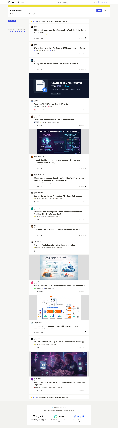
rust (35, 35)
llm (53, 288)
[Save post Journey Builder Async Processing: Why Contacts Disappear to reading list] (85, 202)
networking (59, 247)
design (51, 329)
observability (44, 232)
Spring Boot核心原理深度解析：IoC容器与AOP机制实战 (56, 63)
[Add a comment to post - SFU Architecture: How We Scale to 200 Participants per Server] (38, 54)
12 (24, 31)
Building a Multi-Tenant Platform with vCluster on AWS (56, 326)
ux (60, 216)
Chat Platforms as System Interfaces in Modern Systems (57, 229)
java (48, 66)
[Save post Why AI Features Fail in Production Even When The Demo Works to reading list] (85, 291)
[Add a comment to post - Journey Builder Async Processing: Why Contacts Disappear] (38, 202)
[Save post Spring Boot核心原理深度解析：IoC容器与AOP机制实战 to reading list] (85, 69)
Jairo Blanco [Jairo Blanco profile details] (37, 338)
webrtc (36, 50)
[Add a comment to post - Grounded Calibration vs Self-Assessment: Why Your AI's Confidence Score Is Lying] (38, 168)
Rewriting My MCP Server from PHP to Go (51, 104)
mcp (38, 106)
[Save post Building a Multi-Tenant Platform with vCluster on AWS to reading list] (85, 332)
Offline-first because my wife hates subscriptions (54, 120)
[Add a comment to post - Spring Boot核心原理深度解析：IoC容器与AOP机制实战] (38, 69)
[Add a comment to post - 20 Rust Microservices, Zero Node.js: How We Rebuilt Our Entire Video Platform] (38, 38)
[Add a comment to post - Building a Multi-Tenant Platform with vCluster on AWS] (38, 332)
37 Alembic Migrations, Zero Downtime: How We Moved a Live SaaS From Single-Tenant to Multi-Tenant (59, 179)
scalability (52, 50)
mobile (49, 122)
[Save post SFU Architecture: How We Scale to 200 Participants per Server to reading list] (85, 54)
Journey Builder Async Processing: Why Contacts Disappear (58, 196)
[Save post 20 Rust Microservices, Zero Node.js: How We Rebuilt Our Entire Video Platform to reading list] (85, 38)
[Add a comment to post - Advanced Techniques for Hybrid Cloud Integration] (38, 251)
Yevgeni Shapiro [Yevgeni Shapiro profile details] (38, 322)
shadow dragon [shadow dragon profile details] (37, 208)
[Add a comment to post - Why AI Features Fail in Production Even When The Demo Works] (38, 291)
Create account (104, 2)
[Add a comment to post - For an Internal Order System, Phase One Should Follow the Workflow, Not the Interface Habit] (38, 220)
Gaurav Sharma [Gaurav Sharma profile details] (37, 378)
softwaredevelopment (52, 216)
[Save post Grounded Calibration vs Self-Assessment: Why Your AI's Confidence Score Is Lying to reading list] (85, 168)
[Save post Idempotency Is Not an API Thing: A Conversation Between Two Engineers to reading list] (85, 390)
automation (44, 198)
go (35, 106)
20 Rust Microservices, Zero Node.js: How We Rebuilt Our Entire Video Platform (60, 31)
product (43, 216)
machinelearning (41, 165)
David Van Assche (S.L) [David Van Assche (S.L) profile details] (39, 156)
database (43, 183)
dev (57, 232)
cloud (43, 247)
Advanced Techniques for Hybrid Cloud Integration (54, 245)
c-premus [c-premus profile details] (36, 100)
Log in (95, 2)
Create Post (12, 20)
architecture (49, 35)
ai (35, 165)
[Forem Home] (11, 2)
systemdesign (47, 288)
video (55, 35)
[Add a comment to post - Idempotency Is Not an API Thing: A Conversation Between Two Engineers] (38, 390)
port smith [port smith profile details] (36, 59)
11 (21, 31)
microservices (41, 35)
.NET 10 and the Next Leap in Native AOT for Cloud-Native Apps (59, 342)
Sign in (35, 21)
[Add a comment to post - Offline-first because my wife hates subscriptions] (38, 125)
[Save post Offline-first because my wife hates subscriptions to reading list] (85, 125)
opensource (49, 165)
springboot (54, 66)
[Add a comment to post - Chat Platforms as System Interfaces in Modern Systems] (38, 235)
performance (58, 198)
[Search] (18, 2)
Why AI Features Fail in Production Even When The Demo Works (59, 286)
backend (43, 66)
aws (47, 329)
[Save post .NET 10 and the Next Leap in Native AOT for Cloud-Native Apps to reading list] (85, 347)
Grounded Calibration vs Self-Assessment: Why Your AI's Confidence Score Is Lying (57, 161)
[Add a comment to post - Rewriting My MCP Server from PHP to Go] (37, 110)
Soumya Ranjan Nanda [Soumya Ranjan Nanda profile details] (39, 282)
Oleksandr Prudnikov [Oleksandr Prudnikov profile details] (39, 116)
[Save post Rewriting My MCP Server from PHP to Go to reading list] (85, 110)
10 (19, 31)
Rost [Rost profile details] (35, 225)
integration (37, 232)
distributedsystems (50, 247)
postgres (50, 106)
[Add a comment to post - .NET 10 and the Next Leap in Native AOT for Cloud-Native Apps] (38, 348)
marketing (51, 198)
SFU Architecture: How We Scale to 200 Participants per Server (59, 48)
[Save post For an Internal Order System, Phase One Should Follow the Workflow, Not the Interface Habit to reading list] (85, 220)
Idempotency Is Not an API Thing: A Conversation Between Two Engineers (59, 383)
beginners (44, 387)
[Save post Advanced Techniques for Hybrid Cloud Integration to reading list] (85, 251)
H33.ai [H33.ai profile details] (35, 26)
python (55, 183)
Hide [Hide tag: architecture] (105, 10)
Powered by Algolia (62, 2)
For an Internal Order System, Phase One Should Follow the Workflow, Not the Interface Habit (58, 213)
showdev (36, 122)
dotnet (48, 344)
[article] (59, 97)
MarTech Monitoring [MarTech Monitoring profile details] (38, 192)
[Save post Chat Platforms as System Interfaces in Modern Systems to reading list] (85, 235)
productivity (59, 387)
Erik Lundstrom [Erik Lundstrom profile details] (37, 241)
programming (37, 387)
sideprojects (55, 122)
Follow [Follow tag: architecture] (99, 10)
